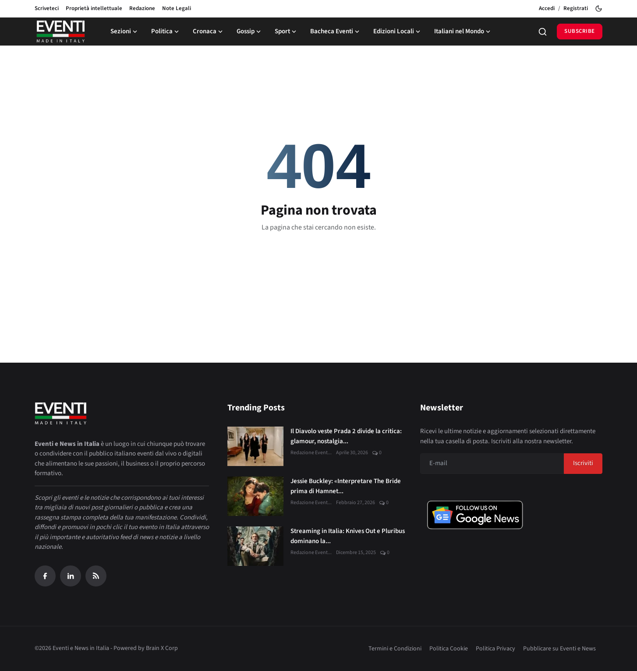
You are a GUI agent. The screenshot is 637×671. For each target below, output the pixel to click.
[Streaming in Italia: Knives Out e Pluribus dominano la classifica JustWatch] (255, 546)
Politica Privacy (495, 648)
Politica (165, 31)
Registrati (575, 8)
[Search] (542, 31)
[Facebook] (45, 575)
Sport (286, 31)
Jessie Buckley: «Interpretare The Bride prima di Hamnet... (345, 486)
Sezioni (124, 31)
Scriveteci (47, 8)
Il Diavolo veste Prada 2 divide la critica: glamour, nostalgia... (346, 436)
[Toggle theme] (598, 8)
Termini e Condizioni (394, 648)
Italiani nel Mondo (463, 31)
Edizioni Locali (397, 31)
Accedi (547, 8)
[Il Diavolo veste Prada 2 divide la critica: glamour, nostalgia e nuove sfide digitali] (255, 446)
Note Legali (176, 8)
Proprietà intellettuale (94, 8)
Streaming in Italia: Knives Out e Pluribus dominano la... (347, 536)
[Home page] (61, 31)
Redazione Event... (311, 452)
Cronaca (208, 31)
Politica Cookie (448, 648)
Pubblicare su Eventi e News (559, 648)
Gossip (249, 31)
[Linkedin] (70, 575)
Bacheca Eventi (335, 31)
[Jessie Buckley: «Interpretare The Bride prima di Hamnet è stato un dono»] (255, 496)
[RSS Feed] (95, 575)
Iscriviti (583, 463)
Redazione (142, 8)
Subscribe (579, 31)
